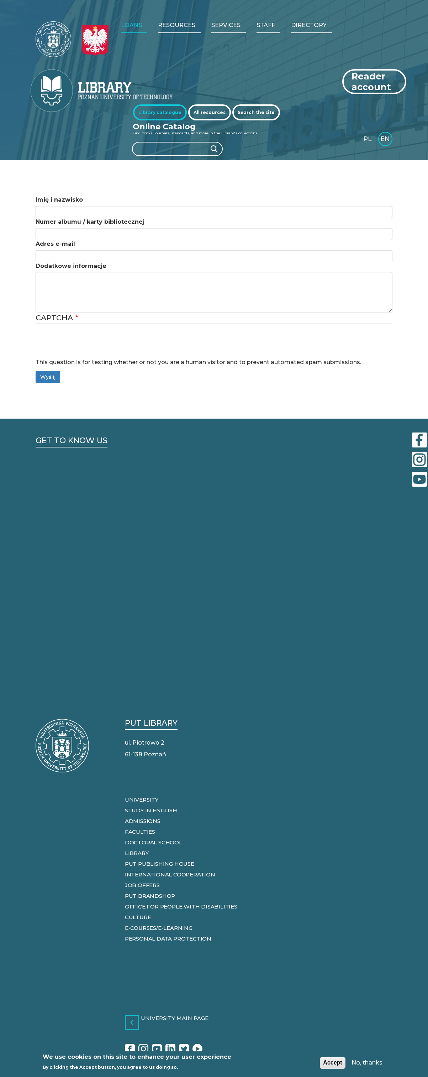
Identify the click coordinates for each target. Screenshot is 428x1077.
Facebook (130, 1050)
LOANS (131, 25)
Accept (332, 1063)
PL (367, 139)
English (385, 140)
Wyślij (48, 377)
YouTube (157, 1050)
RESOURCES (176, 25)
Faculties (140, 831)
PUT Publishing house (159, 863)
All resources (210, 112)
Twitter (184, 1050)
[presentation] (90, 344)
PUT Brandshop (150, 895)
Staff (266, 25)
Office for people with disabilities (181, 906)
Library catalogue (159, 112)
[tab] (160, 112)
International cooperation (170, 874)
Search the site (256, 112)
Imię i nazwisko (59, 199)
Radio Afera (197, 1050)
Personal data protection (168, 938)
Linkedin (170, 1050)
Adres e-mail (55, 243)
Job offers (142, 885)
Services (226, 25)
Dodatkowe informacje (71, 266)
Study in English (151, 810)
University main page (174, 1018)
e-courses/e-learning (158, 928)
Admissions (142, 821)
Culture (138, 917)
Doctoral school (153, 842)
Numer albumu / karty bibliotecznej (90, 221)
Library (137, 853)
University (141, 799)
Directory (309, 25)
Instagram (143, 1050)
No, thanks (367, 1062)
